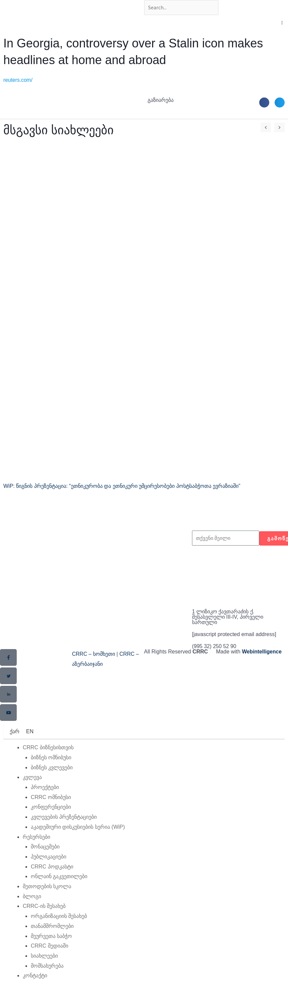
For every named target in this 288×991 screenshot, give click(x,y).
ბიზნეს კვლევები (52, 767)
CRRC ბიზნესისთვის (48, 748)
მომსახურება (47, 966)
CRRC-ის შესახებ (44, 906)
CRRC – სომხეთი (93, 654)
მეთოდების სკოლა (47, 886)
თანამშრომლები (52, 926)
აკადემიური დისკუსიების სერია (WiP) (78, 827)
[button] (264, 103)
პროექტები (45, 787)
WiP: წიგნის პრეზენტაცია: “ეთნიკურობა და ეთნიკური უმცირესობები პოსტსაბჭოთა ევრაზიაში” (121, 486)
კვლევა (32, 777)
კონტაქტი (35, 976)
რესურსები (36, 837)
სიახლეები (44, 956)
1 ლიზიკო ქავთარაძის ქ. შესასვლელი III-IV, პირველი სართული (228, 617)
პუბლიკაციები (48, 856)
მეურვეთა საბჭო (51, 936)
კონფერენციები (51, 807)
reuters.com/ (18, 80)
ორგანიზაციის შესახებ (59, 916)
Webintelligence (262, 652)
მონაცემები (45, 847)
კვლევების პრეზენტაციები (64, 817)
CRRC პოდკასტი (52, 866)
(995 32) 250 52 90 (214, 647)
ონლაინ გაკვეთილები (59, 876)
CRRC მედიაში (49, 946)
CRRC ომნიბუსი (51, 797)
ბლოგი (32, 896)
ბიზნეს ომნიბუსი (51, 757)
